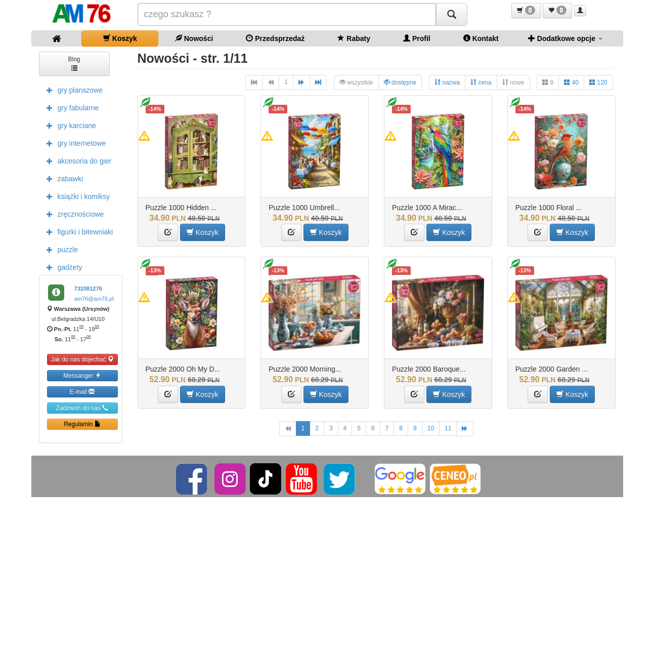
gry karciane (68, 125)
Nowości (194, 38)
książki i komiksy (75, 195)
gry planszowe (72, 89)
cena (480, 82)
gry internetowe (73, 142)
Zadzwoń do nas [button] (82, 408)
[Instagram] (231, 478)
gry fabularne (70, 107)
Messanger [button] (82, 375)
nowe (513, 82)
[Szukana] (287, 14)
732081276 (88, 289)
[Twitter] (340, 478)
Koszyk (120, 38)
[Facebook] (192, 478)
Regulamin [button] (82, 424)
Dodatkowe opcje (565, 38)
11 (448, 428)
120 (598, 82)
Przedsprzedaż (275, 38)
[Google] (400, 478)
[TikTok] (265, 478)
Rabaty (353, 38)
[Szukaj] (451, 14)
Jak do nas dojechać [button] (82, 359)
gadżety (61, 266)
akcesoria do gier (76, 160)
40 (571, 82)
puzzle (59, 249)
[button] (526, 10)
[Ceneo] (455, 478)
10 (430, 428)
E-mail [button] (82, 391)
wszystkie (356, 82)
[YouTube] (302, 478)
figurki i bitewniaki (77, 231)
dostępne (400, 82)
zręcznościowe (72, 213)
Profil (416, 38)
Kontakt (481, 38)
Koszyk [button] (203, 232)
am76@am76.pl (94, 299)
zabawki (62, 178)
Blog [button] (74, 63)
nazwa (447, 82)
